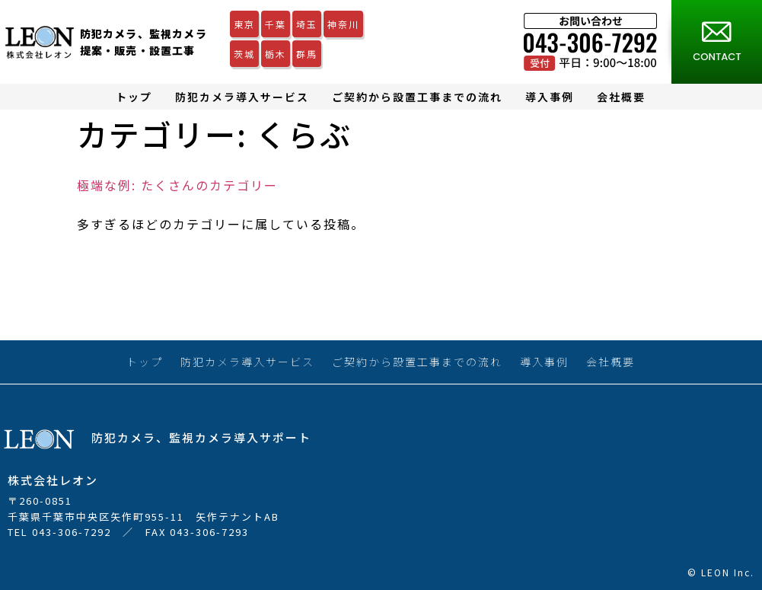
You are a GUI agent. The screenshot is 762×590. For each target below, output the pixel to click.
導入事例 (549, 96)
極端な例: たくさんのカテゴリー (177, 185)
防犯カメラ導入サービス (242, 96)
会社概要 (621, 96)
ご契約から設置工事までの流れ (417, 96)
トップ (134, 96)
